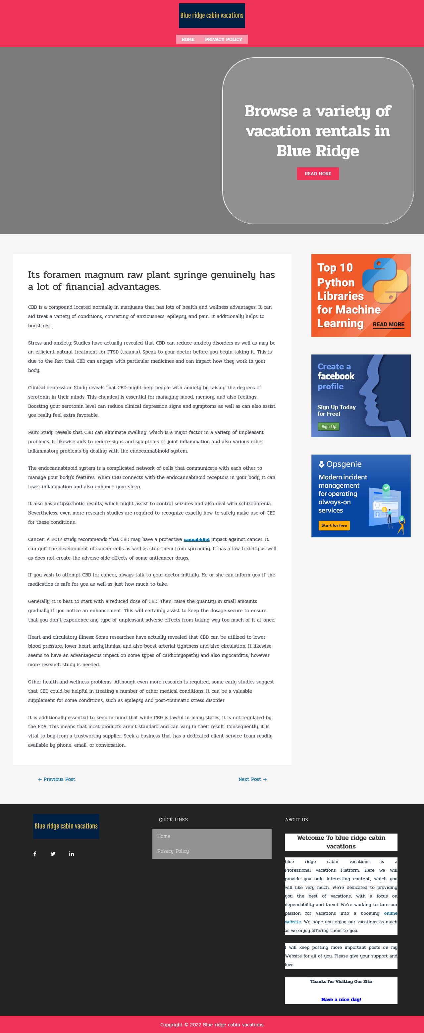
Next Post (251, 778)
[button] (318, 172)
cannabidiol (197, 538)
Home (188, 39)
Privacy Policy (223, 39)
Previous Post (58, 778)
